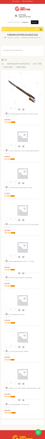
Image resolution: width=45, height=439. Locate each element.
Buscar (34, 22)
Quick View (23, 110)
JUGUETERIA (8, 67)
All (2, 64)
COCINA (16, 38)
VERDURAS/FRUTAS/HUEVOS (18, 64)
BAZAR (10, 38)
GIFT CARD (37, 64)
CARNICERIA (21, 67)
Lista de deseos (27, 1)
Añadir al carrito (6, 113)
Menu (19, 29)
